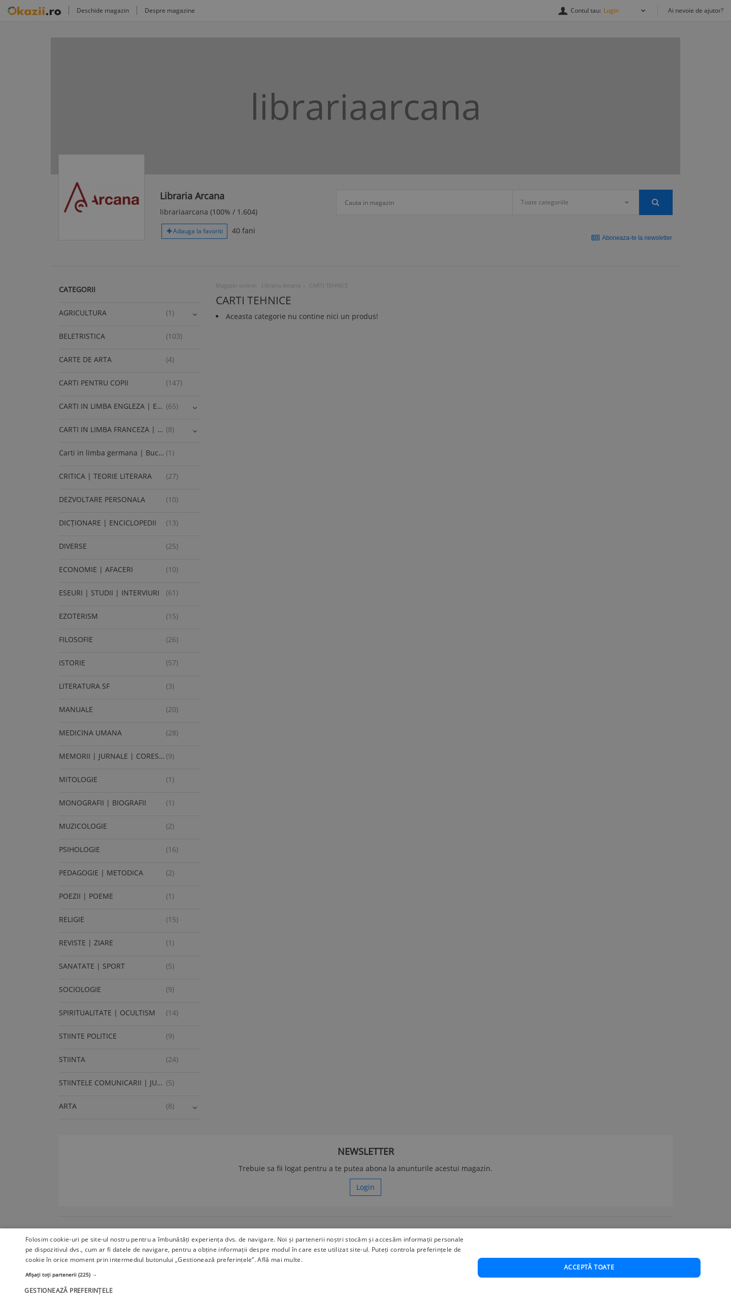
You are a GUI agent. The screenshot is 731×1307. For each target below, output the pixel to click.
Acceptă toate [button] (589, 1291)
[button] (244, 1297)
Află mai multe (279, 1283)
